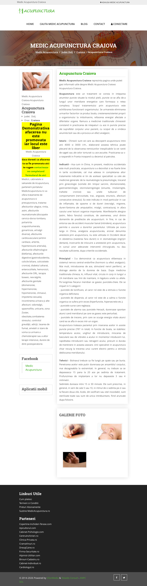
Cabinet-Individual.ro (30, 563)
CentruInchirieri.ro (28, 535)
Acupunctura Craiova (77, 73)
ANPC (83, 577)
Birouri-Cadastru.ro (29, 559)
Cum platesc (25, 499)
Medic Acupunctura (46, 52)
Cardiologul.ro (26, 567)
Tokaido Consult (70, 577)
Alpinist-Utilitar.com (29, 555)
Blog (84, 24)
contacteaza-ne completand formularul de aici (37, 171)
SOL (21, 581)
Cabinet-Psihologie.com (31, 531)
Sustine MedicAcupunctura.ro (34, 510)
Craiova (80, 52)
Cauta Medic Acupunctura (57, 24)
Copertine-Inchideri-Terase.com (35, 523)
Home (30, 24)
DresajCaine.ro (27, 547)
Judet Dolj (67, 52)
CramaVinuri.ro (27, 543)
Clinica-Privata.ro (28, 539)
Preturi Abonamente (29, 506)
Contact (99, 24)
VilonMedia (53, 577)
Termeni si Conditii (28, 503)
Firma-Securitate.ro (29, 551)
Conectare (119, 24)
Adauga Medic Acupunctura (115, 2)
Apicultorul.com (27, 527)
